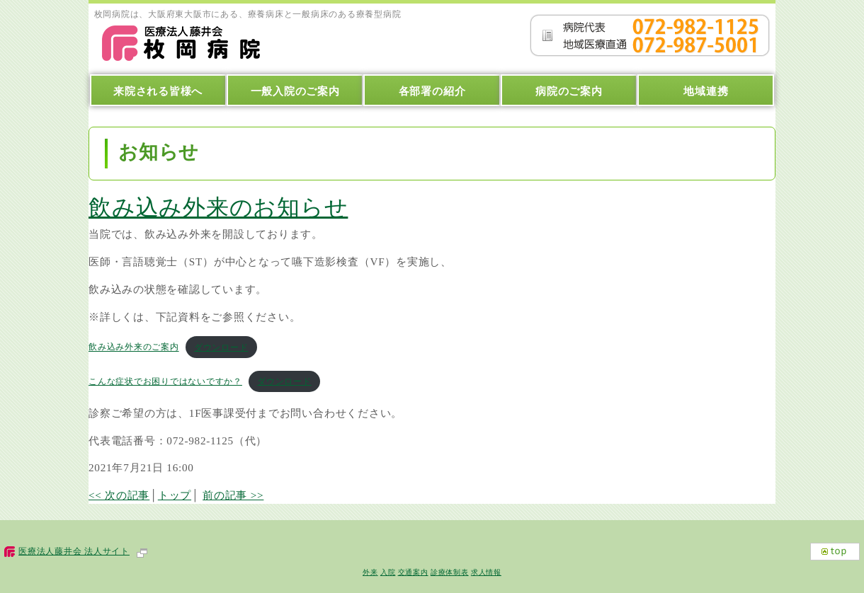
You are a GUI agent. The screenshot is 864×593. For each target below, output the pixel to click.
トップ (174, 495)
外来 (370, 572)
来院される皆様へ (158, 91)
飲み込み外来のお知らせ (218, 207)
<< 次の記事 (119, 495)
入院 (388, 572)
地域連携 (705, 91)
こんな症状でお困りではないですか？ (165, 381)
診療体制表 (450, 572)
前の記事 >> (233, 495)
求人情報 (486, 572)
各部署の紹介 (432, 91)
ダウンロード (221, 347)
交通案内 (413, 572)
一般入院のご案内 (295, 91)
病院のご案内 (569, 91)
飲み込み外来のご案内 (134, 347)
